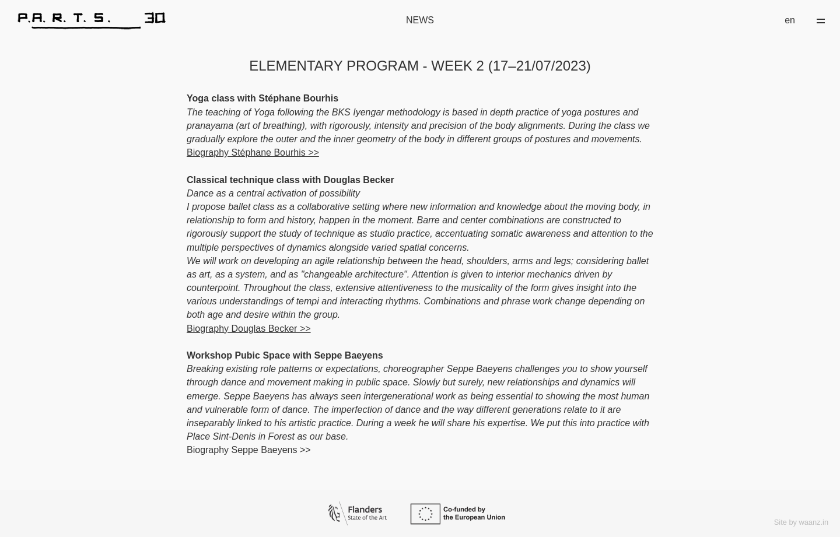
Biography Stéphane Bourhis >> (253, 152)
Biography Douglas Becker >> (249, 329)
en (790, 20)
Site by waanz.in (801, 522)
